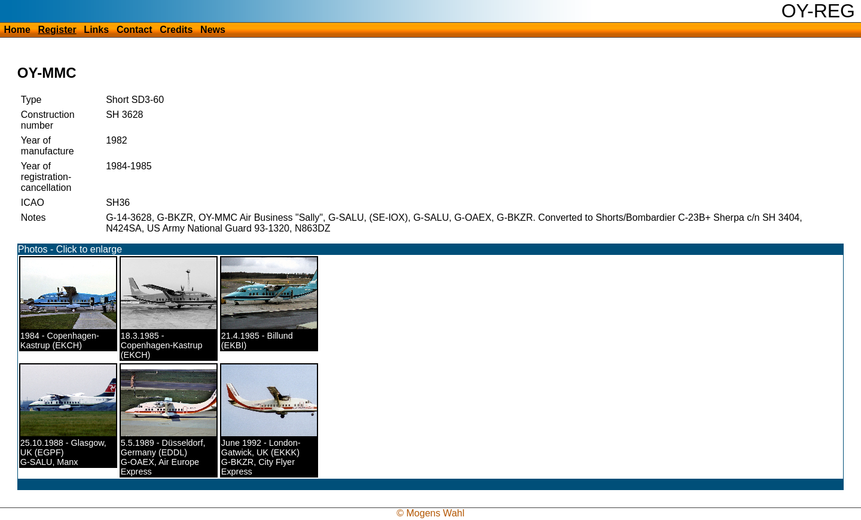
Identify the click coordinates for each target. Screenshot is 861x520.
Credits (176, 30)
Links (96, 30)
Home (17, 30)
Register (57, 30)
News (212, 30)
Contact (134, 30)
